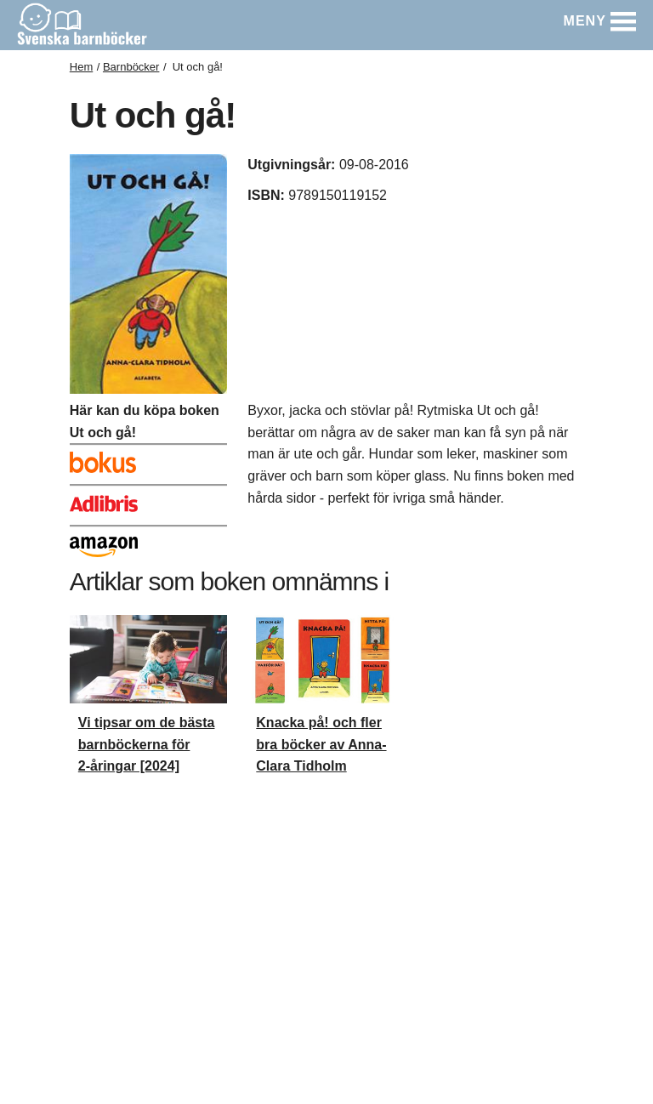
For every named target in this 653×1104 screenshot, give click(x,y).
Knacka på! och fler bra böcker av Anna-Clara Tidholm (321, 744)
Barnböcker (131, 66)
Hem (81, 66)
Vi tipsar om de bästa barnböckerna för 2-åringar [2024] (146, 744)
